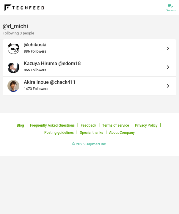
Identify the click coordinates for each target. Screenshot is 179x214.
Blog (20, 125)
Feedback (88, 125)
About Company (122, 132)
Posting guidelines (59, 132)
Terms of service (115, 125)
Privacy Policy (146, 125)
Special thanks (91, 132)
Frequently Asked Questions (52, 125)
